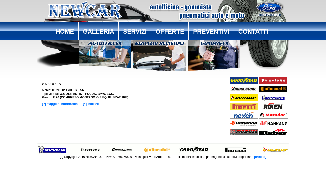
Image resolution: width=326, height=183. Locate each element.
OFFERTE (170, 31)
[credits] (260, 157)
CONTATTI (253, 31)
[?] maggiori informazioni (60, 104)
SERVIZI (135, 31)
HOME (65, 31)
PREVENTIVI (211, 31)
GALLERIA (98, 31)
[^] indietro (91, 104)
